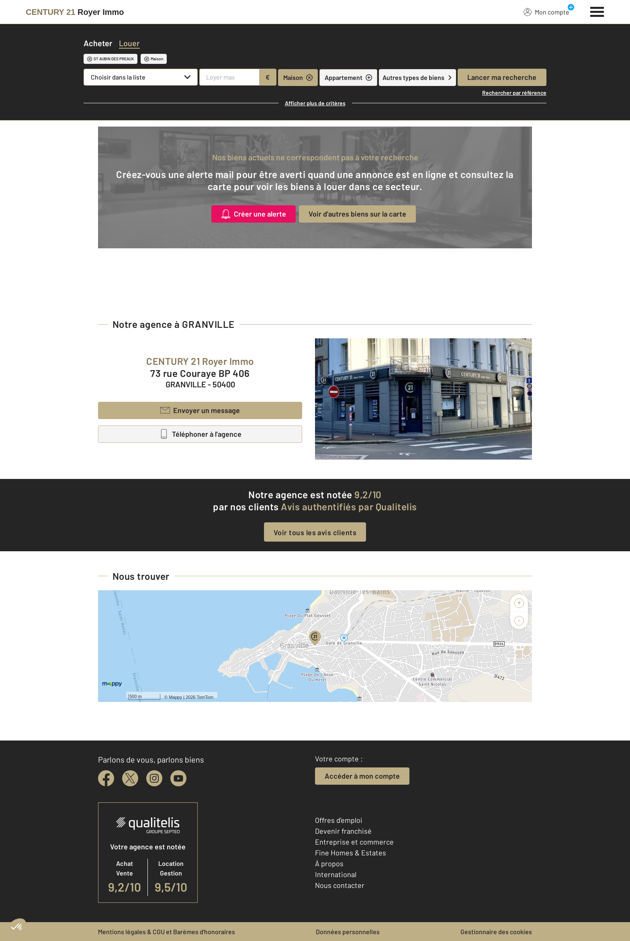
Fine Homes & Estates (350, 852)
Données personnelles (348, 931)
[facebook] (106, 778)
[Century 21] (75, 12)
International (335, 874)
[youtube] (178, 778)
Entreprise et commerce (354, 841)
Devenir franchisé (343, 830)
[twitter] (130, 778)
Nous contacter (339, 885)
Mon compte (546, 11)
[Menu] (597, 11)
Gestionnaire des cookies (496, 931)
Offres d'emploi (338, 820)
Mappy (175, 697)
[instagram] (154, 778)
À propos (329, 863)
